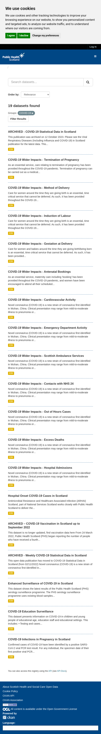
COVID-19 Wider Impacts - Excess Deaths (36, 439)
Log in (93, 46)
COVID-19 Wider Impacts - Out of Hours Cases (39, 411)
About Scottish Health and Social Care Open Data (30, 686)
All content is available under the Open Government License (40, 709)
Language (8, 722)
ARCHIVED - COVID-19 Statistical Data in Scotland (42, 131)
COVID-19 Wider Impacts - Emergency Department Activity (47, 327)
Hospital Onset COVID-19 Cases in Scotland (37, 495)
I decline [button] (23, 35)
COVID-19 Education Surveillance (30, 611)
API (50, 671)
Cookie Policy (10, 691)
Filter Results (18, 118)
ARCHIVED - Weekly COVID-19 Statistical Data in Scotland (47, 555)
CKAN (9, 717)
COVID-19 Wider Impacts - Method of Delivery (39, 187)
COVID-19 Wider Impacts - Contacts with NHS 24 (41, 383)
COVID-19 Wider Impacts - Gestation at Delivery (40, 243)
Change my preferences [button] (45, 35)
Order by (13, 94)
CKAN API (8, 695)
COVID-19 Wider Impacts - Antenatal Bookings (39, 271)
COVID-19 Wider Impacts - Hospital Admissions (40, 467)
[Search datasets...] (46, 82)
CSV (11, 149)
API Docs (61, 671)
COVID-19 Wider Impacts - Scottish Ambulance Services (46, 355)
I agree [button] (11, 35)
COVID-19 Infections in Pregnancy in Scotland (39, 639)
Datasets (17, 67)
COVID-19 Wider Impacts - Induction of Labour (39, 215)
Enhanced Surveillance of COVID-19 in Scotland (40, 583)
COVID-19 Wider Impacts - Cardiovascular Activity (42, 299)
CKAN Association (13, 700)
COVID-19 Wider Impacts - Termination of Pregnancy (43, 159)
